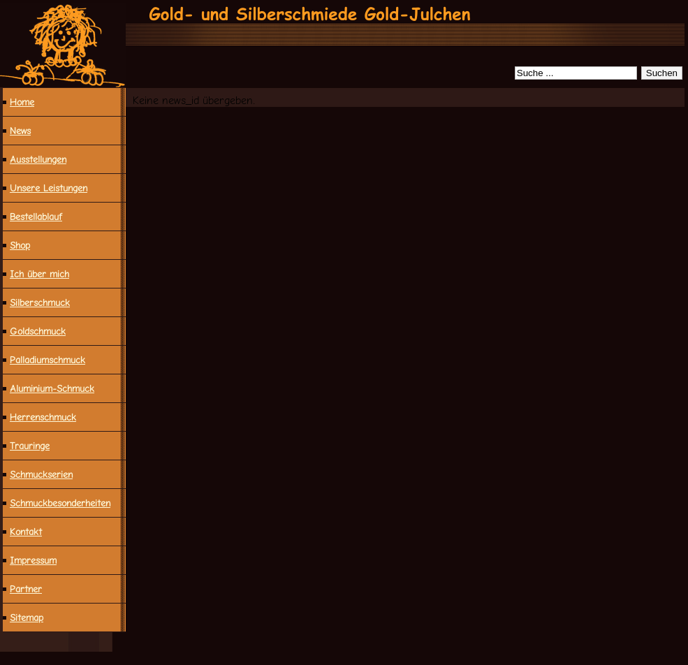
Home (22, 102)
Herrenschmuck (43, 417)
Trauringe (30, 445)
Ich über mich (39, 273)
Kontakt (26, 531)
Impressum (33, 560)
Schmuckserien (41, 474)
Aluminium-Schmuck (52, 388)
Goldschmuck (38, 331)
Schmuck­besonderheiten (60, 503)
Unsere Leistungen (48, 187)
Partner (26, 588)
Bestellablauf (36, 216)
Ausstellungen (38, 159)
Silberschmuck (40, 302)
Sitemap (26, 617)
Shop (20, 245)
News (20, 130)
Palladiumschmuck (47, 359)
